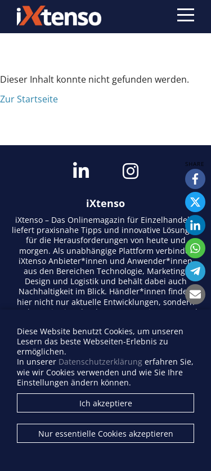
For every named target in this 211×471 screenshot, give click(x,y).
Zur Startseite (29, 99)
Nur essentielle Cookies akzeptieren (105, 433)
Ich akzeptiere (105, 403)
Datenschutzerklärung (100, 361)
